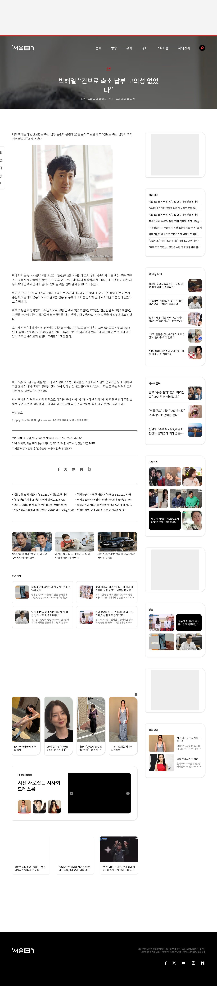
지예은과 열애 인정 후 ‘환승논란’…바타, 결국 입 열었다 (42, 448)
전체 (98, 48)
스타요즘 (163, 48)
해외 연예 (153, 730)
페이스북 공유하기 (59, 469)
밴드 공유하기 (90, 469)
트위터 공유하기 (65, 469)
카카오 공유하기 (73, 469)
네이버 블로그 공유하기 (82, 469)
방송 (114, 48)
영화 (145, 48)
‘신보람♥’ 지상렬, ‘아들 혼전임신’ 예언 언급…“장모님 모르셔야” (47, 438)
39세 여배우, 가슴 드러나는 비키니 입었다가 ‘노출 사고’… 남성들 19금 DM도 (53, 443)
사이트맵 (194, 949)
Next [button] (127, 793)
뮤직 (129, 48)
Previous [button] (71, 793)
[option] (99, 793)
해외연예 (184, 48)
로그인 (202, 949)
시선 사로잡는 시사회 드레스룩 (39, 785)
